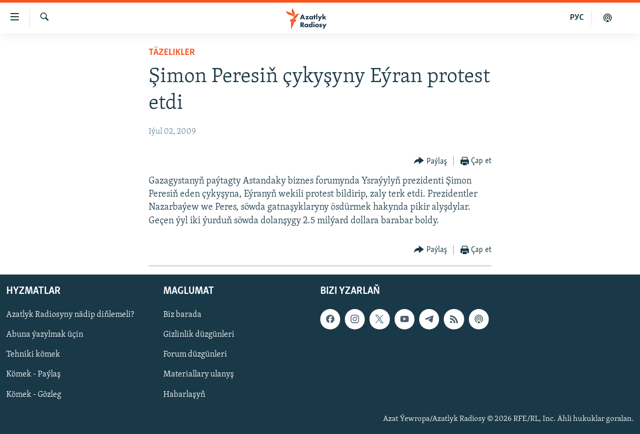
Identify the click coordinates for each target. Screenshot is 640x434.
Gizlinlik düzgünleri (198, 334)
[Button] (430, 161)
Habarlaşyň (184, 394)
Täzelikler (172, 53)
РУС (577, 18)
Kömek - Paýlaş (33, 374)
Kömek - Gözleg (33, 394)
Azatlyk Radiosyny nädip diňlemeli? (70, 315)
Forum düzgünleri (195, 354)
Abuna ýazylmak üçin (44, 334)
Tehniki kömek (33, 354)
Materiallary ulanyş (198, 374)
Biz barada (182, 315)
